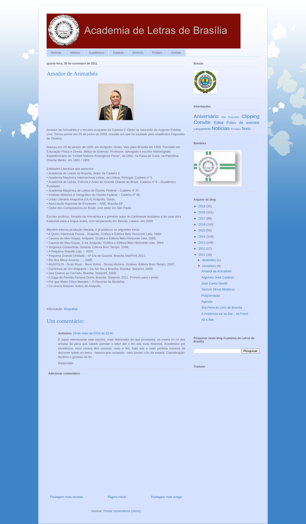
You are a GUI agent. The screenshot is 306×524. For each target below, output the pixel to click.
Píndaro (157, 52)
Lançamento (202, 129)
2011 (202, 255)
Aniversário (206, 116)
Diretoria (137, 52)
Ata (224, 116)
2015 (202, 230)
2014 (202, 236)
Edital (218, 123)
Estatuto (118, 52)
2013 (202, 242)
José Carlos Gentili (214, 283)
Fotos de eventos (243, 123)
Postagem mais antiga (166, 497)
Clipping (250, 116)
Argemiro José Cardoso (217, 277)
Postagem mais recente (66, 497)
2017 (202, 218)
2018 (202, 212)
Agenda (206, 301)
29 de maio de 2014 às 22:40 (93, 333)
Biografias (71, 309)
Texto (245, 129)
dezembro (209, 260)
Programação (210, 295)
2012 (202, 248)
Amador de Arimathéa (216, 271)
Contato (176, 52)
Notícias (56, 52)
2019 (202, 206)
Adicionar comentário (64, 373)
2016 (202, 224)
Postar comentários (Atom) (122, 511)
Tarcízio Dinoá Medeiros (218, 289)
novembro (209, 266)
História (75, 52)
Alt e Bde (207, 319)
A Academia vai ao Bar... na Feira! (224, 313)
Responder (65, 363)
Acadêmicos (96, 52)
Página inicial (117, 497)
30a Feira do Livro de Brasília (221, 307)
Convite (202, 122)
